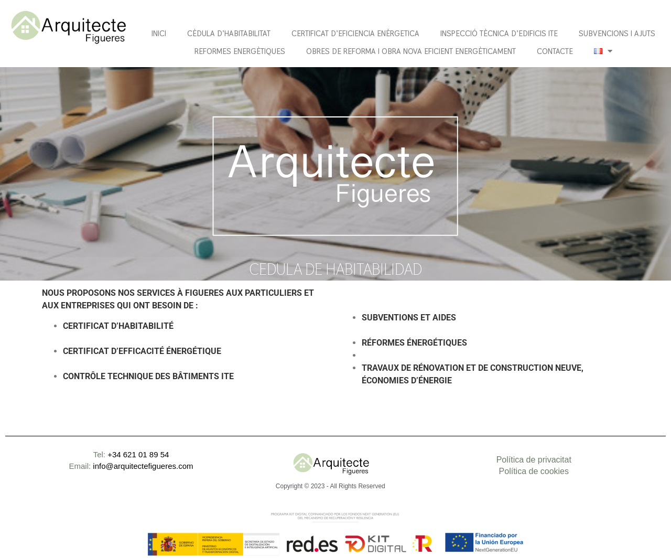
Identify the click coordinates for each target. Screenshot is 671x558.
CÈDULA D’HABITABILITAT (228, 33)
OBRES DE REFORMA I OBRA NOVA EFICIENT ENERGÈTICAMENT (411, 51)
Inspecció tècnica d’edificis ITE (499, 33)
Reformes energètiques (239, 51)
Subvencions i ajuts (617, 33)
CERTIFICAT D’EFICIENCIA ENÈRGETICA (355, 33)
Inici (158, 33)
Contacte (555, 51)
